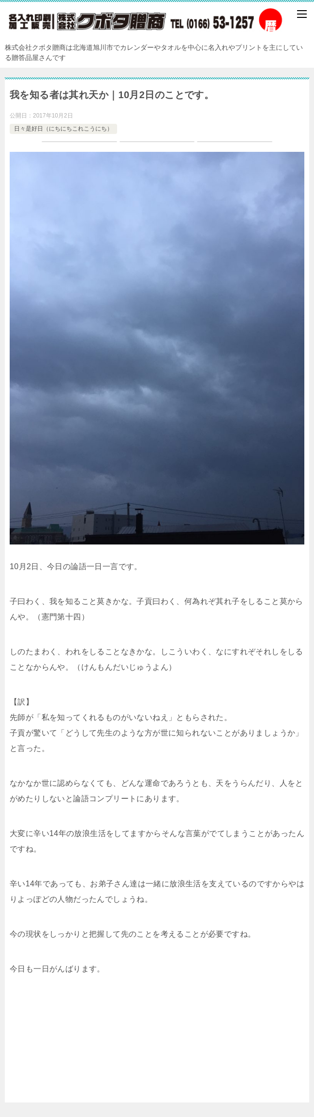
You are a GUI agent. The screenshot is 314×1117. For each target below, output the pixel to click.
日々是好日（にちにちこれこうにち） (63, 128)
